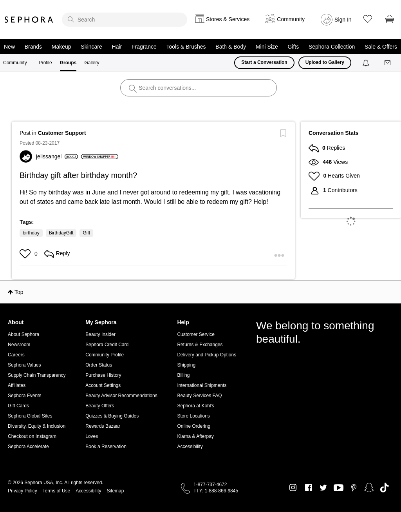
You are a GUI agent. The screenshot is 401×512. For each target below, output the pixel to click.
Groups (68, 62)
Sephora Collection (332, 47)
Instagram (293, 488)
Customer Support (62, 133)
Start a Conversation (264, 62)
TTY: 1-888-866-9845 (215, 491)
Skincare (91, 47)
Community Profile (104, 355)
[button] (26, 253)
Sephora (29, 19)
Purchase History (103, 375)
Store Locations (193, 416)
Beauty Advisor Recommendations (121, 395)
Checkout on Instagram (32, 436)
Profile (45, 62)
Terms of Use (56, 491)
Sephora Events (24, 395)
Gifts (293, 47)
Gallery (91, 62)
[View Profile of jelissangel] (57, 156)
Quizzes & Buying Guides (112, 416)
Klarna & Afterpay (195, 436)
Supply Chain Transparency (36, 375)
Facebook (308, 488)
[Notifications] (366, 63)
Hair (117, 47)
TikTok (384, 488)
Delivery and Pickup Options (206, 355)
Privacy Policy (22, 491)
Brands (33, 47)
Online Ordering (193, 426)
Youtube (338, 488)
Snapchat (369, 488)
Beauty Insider (100, 334)
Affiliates (16, 385)
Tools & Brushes (186, 47)
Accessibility (189, 446)
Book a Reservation (105, 446)
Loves (91, 436)
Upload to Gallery (324, 62)
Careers (16, 355)
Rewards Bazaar (102, 426)
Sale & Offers (381, 47)
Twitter (323, 488)
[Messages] (388, 63)
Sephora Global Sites (30, 416)
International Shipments (201, 385)
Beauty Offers (99, 406)
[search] (124, 20)
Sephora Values (24, 365)
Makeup (61, 47)
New (9, 47)
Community (15, 62)
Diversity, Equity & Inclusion (36, 426)
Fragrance (144, 47)
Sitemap (115, 491)
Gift (86, 233)
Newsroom (19, 344)
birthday (31, 233)
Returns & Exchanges (199, 344)
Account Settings (103, 385)
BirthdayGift (61, 233)
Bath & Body (230, 47)
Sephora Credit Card (106, 344)
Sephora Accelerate (28, 446)
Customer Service (195, 334)
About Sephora (23, 334)
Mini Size (267, 47)
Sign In (343, 19)
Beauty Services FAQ (199, 395)
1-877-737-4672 (210, 484)
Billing (183, 375)
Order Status (98, 365)
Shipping (186, 365)
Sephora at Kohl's (195, 406)
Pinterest (354, 488)
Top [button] (18, 292)
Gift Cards (18, 406)
